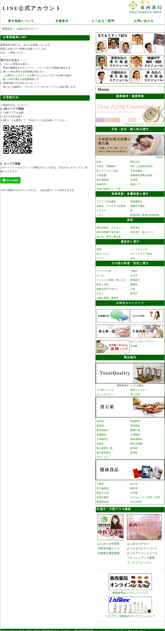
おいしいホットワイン (142, 340)
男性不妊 (135, 161)
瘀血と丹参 (103, 284)
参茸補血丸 (103, 429)
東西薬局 (7, 29)
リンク (119, 628)
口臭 (132, 288)
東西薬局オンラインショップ (130, 589)
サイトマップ (135, 628)
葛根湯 (100, 424)
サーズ (100, 258)
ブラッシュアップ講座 (141, 556)
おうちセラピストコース (142, 547)
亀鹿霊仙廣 (103, 500)
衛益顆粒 (135, 420)
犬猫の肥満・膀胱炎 (107, 297)
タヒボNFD (136, 500)
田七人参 (135, 393)
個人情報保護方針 (84, 628)
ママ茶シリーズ (105, 389)
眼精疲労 (135, 279)
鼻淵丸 (100, 442)
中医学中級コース (109, 547)
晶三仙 (134, 482)
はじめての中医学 (109, 542)
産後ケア (135, 184)
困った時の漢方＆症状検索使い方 (21, 79)
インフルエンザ (138, 249)
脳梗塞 (134, 284)
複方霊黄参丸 (104, 451)
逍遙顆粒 (101, 433)
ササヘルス (103, 456)
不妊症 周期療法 (106, 166)
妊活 (99, 161)
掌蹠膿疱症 (136, 201)
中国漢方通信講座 (109, 552)
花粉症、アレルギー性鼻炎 (111, 205)
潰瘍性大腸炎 (137, 205)
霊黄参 (134, 451)
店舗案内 (62, 21)
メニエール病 (104, 270)
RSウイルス (103, 253)
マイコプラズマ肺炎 (141, 253)
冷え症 (134, 275)
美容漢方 (135, 227)
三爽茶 (100, 482)
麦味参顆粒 (136, 438)
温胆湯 (100, 420)
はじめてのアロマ (138, 542)
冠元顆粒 (135, 424)
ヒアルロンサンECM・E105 (145, 496)
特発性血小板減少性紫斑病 (144, 214)
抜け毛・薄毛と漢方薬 (109, 236)
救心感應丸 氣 (104, 447)
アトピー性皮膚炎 (106, 201)
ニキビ (100, 214)
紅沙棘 (134, 491)
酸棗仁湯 (135, 429)
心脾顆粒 (135, 433)
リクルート (105, 628)
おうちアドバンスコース (142, 552)
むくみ (100, 275)
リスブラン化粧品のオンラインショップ (130, 612)
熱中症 (134, 293)
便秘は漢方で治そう (107, 288)
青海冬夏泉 (103, 496)
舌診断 (134, 345)
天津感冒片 (103, 438)
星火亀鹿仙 (103, 487)
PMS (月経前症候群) (141, 166)
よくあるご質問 (102, 21)
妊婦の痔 (101, 184)
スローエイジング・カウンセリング (130, 123)
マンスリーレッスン (139, 561)
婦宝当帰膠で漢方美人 (109, 231)
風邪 (99, 249)
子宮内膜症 (136, 170)
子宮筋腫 (101, 175)
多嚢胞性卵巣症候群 (141, 175)
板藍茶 (134, 487)
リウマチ (101, 210)
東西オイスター (138, 389)
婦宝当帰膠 (136, 442)
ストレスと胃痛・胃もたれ (111, 279)
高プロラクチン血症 (107, 170)
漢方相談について (21, 21)
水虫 (132, 258)
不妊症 (130, 156)
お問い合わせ (144, 21)
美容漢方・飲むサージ (142, 231)
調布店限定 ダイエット (110, 227)
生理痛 (134, 179)
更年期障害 (103, 179)
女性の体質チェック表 (109, 188)
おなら (100, 293)
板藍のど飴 (103, 491)
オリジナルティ (105, 393)
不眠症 (134, 270)
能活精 (134, 447)
